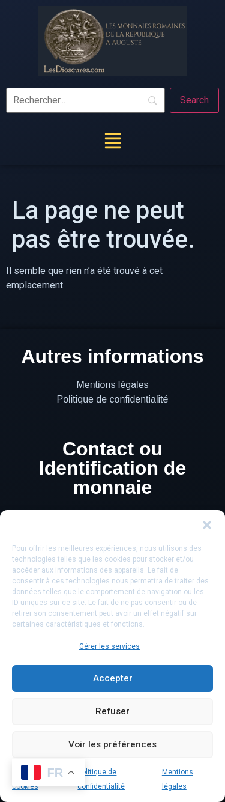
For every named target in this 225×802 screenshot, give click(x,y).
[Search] (194, 100)
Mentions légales (112, 385)
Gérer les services (109, 646)
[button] (207, 525)
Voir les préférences (112, 745)
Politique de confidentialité (113, 399)
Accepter (113, 678)
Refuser (112, 711)
